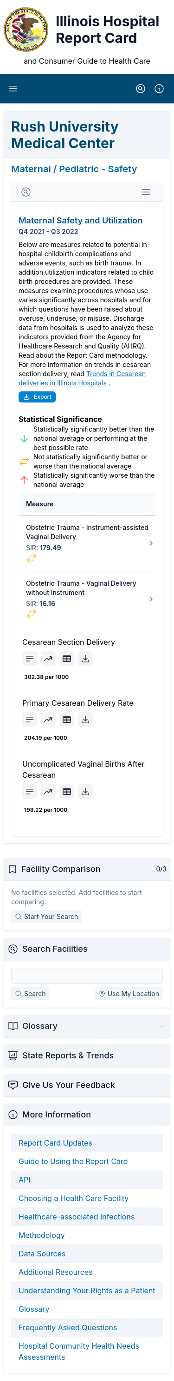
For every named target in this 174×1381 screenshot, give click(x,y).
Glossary (34, 1309)
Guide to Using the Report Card (73, 1161)
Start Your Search (46, 916)
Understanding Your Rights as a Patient (87, 1290)
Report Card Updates (55, 1142)
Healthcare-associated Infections (77, 1216)
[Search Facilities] (87, 976)
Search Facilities (55, 949)
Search (30, 993)
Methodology (42, 1235)
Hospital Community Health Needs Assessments (79, 1351)
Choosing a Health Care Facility (74, 1198)
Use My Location (128, 993)
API (25, 1179)
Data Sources (42, 1253)
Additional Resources (56, 1272)
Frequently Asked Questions (68, 1327)
